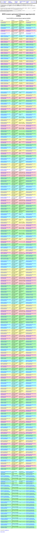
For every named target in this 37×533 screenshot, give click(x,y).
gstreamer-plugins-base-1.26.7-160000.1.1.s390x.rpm (31, 52)
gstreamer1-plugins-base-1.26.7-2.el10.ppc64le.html (6, 164)
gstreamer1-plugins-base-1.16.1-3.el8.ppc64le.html (6, 463)
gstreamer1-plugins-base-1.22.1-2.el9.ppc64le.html (6, 419)
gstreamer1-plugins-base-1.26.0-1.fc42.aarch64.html (6, 236)
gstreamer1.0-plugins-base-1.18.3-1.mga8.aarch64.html (6, 524)
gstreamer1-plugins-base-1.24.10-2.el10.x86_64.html (6, 316)
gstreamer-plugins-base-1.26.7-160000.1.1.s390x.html (5, 52)
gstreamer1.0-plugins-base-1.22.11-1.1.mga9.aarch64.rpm (30, 491)
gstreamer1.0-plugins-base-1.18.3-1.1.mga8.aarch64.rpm (30, 519)
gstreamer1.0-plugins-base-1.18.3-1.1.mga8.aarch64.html (6, 519)
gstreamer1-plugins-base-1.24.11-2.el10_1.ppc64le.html (6, 250)
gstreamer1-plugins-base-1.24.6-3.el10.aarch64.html (6, 325)
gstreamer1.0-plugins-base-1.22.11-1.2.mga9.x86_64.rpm (30, 488)
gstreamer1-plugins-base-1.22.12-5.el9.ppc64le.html (6, 374)
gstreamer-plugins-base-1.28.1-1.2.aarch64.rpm (31, 28)
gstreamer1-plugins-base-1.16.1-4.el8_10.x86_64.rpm (31, 457)
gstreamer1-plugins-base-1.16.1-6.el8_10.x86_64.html (6, 435)
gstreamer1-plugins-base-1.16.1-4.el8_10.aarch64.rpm (31, 449)
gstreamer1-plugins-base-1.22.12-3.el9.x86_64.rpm (31, 413)
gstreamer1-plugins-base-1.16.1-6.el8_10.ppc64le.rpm (31, 430)
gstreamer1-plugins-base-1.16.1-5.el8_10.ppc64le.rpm (31, 441)
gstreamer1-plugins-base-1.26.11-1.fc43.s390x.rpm (31, 142)
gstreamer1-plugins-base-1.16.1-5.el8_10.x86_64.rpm (31, 446)
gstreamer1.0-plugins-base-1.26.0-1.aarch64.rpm (30, 481)
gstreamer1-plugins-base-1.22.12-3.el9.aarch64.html (6, 405)
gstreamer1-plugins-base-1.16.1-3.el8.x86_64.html (6, 468)
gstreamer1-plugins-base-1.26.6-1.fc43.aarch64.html (6, 214)
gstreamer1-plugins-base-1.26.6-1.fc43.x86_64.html (6, 231)
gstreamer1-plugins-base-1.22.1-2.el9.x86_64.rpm (31, 424)
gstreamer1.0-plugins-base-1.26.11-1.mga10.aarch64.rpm (30, 476)
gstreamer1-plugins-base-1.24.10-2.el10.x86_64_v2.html (6, 322)
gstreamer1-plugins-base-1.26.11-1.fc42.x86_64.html (6, 156)
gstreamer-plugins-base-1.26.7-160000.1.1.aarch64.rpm (31, 47)
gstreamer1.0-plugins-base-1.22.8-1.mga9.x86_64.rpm (30, 505)
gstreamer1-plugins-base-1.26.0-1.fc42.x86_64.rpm (31, 244)
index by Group (5, 2)
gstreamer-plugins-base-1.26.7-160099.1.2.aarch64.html (5, 36)
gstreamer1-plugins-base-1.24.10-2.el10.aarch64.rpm (31, 300)
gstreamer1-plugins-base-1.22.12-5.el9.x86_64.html (6, 380)
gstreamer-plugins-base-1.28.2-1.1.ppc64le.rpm (31, 22)
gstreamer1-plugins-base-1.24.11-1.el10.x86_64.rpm (31, 286)
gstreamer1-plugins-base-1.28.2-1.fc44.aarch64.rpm (31, 103)
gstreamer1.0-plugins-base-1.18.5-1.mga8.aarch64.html (6, 513)
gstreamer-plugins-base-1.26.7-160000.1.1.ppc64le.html (5, 50)
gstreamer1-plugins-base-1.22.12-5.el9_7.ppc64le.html (6, 363)
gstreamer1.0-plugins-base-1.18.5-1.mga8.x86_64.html (6, 516)
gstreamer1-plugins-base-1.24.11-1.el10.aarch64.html (6, 261)
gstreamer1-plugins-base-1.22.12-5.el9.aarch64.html (6, 372)
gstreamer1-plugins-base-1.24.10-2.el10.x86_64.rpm (31, 316)
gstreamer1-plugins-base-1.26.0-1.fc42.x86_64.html (6, 244)
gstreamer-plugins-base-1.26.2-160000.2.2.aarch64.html (5, 58)
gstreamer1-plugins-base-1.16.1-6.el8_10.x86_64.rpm (31, 435)
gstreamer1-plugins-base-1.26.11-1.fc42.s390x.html (6, 153)
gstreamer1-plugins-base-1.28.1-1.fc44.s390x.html (6, 125)
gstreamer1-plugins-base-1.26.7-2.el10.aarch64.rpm (31, 159)
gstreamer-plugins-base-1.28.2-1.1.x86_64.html (5, 25)
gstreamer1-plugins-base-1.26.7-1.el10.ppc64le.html (6, 192)
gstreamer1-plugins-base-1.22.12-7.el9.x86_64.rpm (31, 358)
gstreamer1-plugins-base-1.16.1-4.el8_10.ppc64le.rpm (31, 452)
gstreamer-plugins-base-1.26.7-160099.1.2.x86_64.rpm (31, 44)
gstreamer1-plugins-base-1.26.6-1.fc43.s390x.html (6, 225)
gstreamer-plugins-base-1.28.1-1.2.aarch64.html (5, 28)
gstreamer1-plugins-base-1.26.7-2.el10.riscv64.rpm (31, 170)
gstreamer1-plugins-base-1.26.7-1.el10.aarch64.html (6, 186)
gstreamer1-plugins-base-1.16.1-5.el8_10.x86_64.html (6, 446)
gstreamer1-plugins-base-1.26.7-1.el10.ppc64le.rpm (31, 192)
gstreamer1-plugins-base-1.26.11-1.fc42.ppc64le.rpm (31, 150)
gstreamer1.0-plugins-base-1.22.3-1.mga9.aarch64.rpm (30, 508)
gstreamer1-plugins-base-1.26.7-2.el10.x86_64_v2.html (6, 183)
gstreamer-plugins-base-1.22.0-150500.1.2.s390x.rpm (31, 86)
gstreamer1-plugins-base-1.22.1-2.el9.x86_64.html (6, 424)
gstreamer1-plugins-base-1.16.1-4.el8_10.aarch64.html (6, 449)
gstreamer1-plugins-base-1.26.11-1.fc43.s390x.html (6, 142)
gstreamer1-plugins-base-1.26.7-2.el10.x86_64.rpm (31, 178)
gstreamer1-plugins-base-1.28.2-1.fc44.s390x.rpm (31, 109)
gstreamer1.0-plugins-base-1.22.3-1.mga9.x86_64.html (6, 510)
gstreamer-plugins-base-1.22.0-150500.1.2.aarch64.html (5, 80)
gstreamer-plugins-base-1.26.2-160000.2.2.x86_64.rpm (31, 66)
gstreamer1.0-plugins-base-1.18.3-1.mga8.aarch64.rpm (30, 524)
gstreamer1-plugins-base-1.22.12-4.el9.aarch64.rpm (31, 383)
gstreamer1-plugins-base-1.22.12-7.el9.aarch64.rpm (31, 350)
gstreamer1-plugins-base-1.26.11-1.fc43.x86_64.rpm (31, 145)
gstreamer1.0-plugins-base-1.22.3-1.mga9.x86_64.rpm (30, 510)
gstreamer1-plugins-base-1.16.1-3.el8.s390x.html (6, 466)
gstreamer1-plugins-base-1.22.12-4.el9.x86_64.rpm (31, 399)
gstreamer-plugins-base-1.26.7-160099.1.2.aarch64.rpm (31, 36)
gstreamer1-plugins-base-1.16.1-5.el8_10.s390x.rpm (31, 444)
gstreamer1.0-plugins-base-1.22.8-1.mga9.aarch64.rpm (30, 502)
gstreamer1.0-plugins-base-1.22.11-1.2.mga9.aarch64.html (5, 485)
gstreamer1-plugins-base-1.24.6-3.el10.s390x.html (6, 336)
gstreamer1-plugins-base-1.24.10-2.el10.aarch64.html (6, 300)
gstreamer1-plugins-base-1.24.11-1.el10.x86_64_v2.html (6, 294)
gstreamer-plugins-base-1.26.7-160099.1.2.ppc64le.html (5, 39)
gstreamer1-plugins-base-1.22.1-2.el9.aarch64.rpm (31, 416)
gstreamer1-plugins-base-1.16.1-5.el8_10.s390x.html (6, 444)
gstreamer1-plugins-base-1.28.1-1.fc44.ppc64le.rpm (31, 120)
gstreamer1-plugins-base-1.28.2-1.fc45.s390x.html (6, 98)
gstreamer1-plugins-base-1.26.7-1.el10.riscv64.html (6, 197)
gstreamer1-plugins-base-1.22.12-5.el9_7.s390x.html (6, 366)
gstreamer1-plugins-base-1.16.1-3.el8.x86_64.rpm (31, 468)
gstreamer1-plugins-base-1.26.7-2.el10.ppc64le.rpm (31, 164)
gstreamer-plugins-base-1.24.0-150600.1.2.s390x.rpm (31, 75)
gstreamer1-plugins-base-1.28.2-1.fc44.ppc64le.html (6, 106)
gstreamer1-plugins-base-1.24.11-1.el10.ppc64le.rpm (31, 269)
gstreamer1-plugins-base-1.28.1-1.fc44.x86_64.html (6, 131)
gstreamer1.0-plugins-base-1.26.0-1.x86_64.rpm (30, 483)
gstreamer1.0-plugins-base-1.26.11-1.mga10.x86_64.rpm (30, 479)
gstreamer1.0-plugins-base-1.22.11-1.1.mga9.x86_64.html (5, 494)
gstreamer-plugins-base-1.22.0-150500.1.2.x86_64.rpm (31, 88)
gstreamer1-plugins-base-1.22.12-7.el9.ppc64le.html (6, 352)
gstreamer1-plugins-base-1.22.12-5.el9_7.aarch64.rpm (31, 361)
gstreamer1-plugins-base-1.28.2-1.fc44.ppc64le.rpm (31, 106)
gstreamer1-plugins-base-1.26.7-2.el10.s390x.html (6, 172)
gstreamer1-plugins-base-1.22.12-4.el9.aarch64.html (6, 383)
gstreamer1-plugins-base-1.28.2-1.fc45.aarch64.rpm (31, 92)
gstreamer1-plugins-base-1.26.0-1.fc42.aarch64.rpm (31, 236)
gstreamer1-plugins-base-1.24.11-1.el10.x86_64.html (6, 286)
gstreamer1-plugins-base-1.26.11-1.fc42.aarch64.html (6, 148)
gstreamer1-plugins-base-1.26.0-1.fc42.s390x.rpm (31, 242)
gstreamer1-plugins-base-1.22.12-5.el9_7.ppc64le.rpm (31, 363)
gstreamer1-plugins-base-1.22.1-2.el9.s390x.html (6, 421)
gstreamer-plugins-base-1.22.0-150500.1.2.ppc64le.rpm (31, 83)
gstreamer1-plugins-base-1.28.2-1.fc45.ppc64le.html (6, 95)
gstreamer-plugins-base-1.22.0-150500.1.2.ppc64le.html (5, 83)
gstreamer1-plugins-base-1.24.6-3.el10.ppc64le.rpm (31, 330)
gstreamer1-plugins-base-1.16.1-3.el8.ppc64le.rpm (31, 463)
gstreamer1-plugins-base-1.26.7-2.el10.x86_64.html (6, 178)
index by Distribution (10, 2)
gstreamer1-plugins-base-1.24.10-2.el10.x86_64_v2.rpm (31, 322)
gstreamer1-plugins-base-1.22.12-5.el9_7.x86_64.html (6, 369)
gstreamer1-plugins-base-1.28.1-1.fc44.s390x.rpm (31, 125)
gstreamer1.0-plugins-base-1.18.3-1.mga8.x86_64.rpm (30, 527)
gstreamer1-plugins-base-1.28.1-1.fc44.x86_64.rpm (31, 131)
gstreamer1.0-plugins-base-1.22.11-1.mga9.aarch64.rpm (30, 496)
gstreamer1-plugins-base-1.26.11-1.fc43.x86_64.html (6, 145)
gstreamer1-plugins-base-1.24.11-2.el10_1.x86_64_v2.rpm (31, 258)
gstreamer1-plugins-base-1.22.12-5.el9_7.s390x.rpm (31, 366)
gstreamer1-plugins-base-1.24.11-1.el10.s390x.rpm (31, 278)
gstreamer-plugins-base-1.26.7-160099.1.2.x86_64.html (5, 44)
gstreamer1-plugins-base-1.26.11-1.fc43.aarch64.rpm (31, 136)
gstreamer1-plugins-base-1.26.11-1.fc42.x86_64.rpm (31, 156)
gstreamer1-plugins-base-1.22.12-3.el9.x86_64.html (6, 413)
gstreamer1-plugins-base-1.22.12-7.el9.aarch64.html (6, 350)
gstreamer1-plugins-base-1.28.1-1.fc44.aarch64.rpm (31, 114)
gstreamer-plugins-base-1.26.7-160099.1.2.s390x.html (5, 41)
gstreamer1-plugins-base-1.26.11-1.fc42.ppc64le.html (6, 150)
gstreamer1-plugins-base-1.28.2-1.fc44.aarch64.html (6, 103)
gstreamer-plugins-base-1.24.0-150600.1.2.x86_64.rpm (31, 77)
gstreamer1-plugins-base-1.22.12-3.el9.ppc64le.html (6, 408)
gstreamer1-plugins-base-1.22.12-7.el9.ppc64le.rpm (31, 352)
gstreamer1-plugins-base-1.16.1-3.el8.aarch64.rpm (31, 460)
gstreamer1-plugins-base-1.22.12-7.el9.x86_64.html (6, 358)
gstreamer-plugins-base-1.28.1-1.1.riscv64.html (5, 33)
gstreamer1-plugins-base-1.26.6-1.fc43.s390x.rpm (31, 225)
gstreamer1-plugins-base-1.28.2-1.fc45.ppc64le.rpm (31, 95)
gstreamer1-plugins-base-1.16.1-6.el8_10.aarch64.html (6, 427)
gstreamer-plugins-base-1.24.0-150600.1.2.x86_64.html (5, 77)
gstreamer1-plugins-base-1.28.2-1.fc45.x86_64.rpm (31, 100)
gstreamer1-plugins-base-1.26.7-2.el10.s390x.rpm (31, 172)
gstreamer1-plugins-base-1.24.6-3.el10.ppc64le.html (6, 330)
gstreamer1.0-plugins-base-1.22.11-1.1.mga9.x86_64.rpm (30, 494)
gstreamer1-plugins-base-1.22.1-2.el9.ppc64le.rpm (31, 419)
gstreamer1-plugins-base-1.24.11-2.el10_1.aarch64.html (6, 247)
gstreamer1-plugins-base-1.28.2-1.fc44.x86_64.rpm (31, 112)
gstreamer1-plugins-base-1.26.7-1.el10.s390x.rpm (31, 200)
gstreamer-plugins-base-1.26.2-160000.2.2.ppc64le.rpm (31, 61)
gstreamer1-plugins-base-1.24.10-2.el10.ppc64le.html (6, 305)
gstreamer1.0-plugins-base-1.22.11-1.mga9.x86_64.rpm (30, 499)
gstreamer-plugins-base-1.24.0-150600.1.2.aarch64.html (5, 69)
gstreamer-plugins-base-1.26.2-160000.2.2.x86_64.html (5, 66)
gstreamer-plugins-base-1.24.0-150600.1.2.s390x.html (5, 75)
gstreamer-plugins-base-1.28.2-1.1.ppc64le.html (5, 22)
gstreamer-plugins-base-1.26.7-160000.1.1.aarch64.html (5, 47)
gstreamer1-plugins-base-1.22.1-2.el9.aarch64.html (6, 416)
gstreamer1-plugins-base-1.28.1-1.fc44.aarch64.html (6, 114)
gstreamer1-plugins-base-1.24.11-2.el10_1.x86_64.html (6, 255)
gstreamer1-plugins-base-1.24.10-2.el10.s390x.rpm (31, 311)
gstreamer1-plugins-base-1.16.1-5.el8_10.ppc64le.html (6, 441)
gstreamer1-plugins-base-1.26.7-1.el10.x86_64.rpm (31, 206)
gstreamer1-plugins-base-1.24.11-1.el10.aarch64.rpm (31, 261)
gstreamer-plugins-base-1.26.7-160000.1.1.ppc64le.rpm (31, 50)
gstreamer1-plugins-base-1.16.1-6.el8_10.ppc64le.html (6, 430)
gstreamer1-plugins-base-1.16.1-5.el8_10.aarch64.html (6, 438)
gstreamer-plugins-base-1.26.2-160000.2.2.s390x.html (5, 64)
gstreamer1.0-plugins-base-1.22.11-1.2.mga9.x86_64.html (5, 488)
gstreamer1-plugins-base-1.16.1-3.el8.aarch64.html (6, 460)
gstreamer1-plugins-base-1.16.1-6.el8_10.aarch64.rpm (31, 427)
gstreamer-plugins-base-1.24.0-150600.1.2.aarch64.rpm (31, 69)
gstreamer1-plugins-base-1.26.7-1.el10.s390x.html (6, 200)
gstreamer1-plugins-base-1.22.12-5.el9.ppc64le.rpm (31, 374)
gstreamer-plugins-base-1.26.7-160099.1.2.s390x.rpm (31, 41)
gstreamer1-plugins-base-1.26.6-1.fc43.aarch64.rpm (31, 214)
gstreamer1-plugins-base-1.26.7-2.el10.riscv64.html (6, 170)
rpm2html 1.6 (7, 530)
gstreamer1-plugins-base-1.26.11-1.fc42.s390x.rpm (31, 153)
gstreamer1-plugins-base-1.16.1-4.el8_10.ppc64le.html (6, 452)
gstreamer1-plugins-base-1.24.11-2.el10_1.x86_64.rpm (31, 255)
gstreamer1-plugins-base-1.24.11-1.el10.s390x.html (6, 278)
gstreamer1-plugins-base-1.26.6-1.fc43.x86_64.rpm (31, 231)
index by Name (27, 2)
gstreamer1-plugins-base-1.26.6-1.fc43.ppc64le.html (6, 219)
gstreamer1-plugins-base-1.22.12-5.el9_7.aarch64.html (6, 361)
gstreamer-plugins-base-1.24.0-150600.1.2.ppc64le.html (5, 72)
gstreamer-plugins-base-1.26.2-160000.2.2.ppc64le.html (5, 61)
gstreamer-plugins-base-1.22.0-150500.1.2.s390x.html (5, 86)
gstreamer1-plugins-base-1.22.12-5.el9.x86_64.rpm (31, 380)
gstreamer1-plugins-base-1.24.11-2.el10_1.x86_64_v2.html (6, 258)
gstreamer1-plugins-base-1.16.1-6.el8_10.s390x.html (6, 433)
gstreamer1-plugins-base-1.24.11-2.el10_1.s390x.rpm (31, 253)
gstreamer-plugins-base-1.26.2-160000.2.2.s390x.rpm (31, 64)
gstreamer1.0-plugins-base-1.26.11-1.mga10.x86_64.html (5, 479)
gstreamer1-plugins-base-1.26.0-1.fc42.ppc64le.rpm (31, 239)
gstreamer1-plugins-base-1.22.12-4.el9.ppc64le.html (6, 388)
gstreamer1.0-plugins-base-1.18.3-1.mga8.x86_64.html (6, 527)
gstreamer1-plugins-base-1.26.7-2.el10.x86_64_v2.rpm (31, 183)
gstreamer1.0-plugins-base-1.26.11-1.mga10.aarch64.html (5, 476)
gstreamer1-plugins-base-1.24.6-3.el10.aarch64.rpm (31, 325)
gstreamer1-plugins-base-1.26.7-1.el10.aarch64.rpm (31, 186)
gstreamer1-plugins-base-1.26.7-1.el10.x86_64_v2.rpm (31, 211)
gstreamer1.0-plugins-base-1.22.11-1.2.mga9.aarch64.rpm (30, 485)
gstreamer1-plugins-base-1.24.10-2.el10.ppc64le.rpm (31, 305)
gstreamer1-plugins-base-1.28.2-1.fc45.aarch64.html (6, 92)
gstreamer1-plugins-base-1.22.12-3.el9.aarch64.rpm (31, 405)
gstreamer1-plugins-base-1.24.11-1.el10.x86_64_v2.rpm (31, 294)
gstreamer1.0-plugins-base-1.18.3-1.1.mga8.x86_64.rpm (30, 521)
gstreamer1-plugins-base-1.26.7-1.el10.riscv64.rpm (31, 197)
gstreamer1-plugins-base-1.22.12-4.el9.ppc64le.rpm (31, 388)
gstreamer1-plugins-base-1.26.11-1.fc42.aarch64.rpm (31, 148)
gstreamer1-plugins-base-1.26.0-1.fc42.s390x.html (6, 242)
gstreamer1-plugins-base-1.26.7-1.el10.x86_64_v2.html (6, 211)
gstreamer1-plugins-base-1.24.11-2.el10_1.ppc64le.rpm (31, 250)
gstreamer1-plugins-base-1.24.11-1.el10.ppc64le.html (6, 269)
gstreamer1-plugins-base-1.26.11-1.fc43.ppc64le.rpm (31, 139)
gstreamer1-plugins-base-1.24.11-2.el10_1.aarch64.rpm (31, 247)
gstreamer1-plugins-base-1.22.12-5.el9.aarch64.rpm (31, 372)
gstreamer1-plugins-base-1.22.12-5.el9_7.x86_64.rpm (31, 369)
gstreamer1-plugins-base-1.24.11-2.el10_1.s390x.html (6, 253)
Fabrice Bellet (2, 531)
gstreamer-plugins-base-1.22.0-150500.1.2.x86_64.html (5, 88)
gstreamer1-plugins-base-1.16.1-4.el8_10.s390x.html (6, 455)
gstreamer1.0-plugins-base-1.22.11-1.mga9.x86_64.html (5, 499)
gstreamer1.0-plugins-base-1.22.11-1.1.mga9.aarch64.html (5, 491)
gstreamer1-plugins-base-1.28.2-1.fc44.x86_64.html (6, 112)
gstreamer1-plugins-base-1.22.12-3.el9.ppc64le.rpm (31, 408)
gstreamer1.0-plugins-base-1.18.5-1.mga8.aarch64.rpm (30, 513)
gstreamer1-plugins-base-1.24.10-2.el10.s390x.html (6, 311)
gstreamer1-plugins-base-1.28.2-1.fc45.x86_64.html (6, 100)
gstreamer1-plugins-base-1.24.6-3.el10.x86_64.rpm (31, 341)
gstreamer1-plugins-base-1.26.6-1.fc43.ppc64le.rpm (31, 219)
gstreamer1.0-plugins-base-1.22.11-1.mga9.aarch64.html (5, 496)
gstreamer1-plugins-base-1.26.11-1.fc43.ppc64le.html (6, 139)
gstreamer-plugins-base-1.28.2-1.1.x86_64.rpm (31, 25)
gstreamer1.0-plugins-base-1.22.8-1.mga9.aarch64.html (6, 502)
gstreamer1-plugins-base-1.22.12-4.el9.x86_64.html (6, 399)
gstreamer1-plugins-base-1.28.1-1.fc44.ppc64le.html (6, 120)
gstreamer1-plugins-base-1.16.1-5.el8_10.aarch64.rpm (31, 438)
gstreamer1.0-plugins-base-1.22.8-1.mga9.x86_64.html (6, 505)
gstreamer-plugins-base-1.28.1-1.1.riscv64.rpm (31, 33)
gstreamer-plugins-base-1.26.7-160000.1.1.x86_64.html (5, 55)
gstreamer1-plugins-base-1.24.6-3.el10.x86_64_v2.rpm (31, 347)
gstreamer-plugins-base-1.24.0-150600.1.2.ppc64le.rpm (31, 72)
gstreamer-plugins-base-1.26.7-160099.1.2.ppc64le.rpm (31, 39)
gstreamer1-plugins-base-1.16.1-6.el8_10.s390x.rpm (31, 433)
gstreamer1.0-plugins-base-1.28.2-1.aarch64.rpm (30, 472)
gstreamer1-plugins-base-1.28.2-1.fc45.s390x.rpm (31, 98)
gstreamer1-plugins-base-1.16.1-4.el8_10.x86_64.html (6, 457)
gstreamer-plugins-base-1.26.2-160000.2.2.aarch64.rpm (31, 58)
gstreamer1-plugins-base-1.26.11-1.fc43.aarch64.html (6, 136)
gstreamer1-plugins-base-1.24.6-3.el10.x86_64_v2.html (6, 347)
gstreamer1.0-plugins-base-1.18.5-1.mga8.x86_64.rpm (30, 516)
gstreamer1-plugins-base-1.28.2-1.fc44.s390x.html (6, 109)
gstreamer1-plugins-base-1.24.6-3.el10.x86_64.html (6, 341)
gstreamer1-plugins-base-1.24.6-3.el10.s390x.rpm (31, 336)
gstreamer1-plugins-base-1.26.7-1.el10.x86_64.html (6, 206)
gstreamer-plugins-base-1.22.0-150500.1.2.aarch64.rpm (31, 80)
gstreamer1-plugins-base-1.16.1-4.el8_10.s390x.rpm (31, 455)
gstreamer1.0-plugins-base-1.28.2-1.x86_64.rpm (30, 474)
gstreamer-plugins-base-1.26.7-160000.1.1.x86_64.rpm (31, 55)
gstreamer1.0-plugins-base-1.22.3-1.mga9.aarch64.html (6, 508)
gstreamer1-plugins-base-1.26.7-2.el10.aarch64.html (6, 159)
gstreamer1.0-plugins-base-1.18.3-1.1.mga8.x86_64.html (6, 521)
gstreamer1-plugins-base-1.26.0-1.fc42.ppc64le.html (6, 239)
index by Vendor (16, 2)
